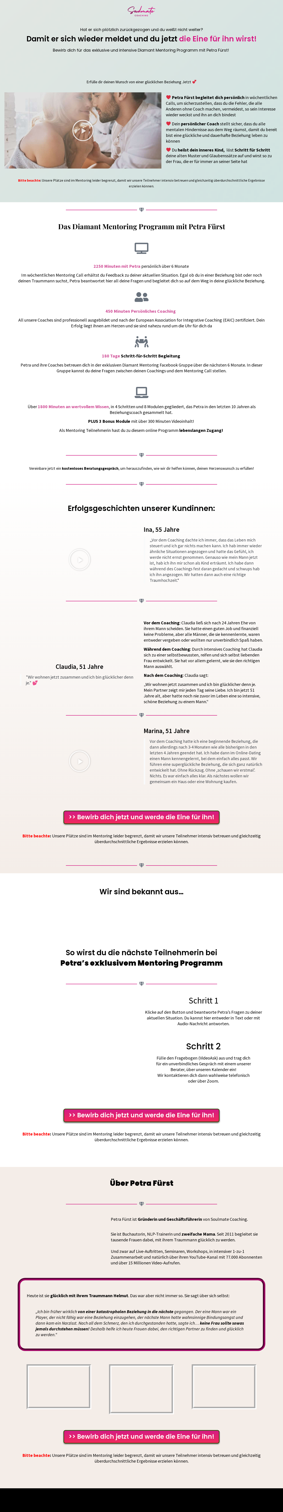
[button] (83, 130)
